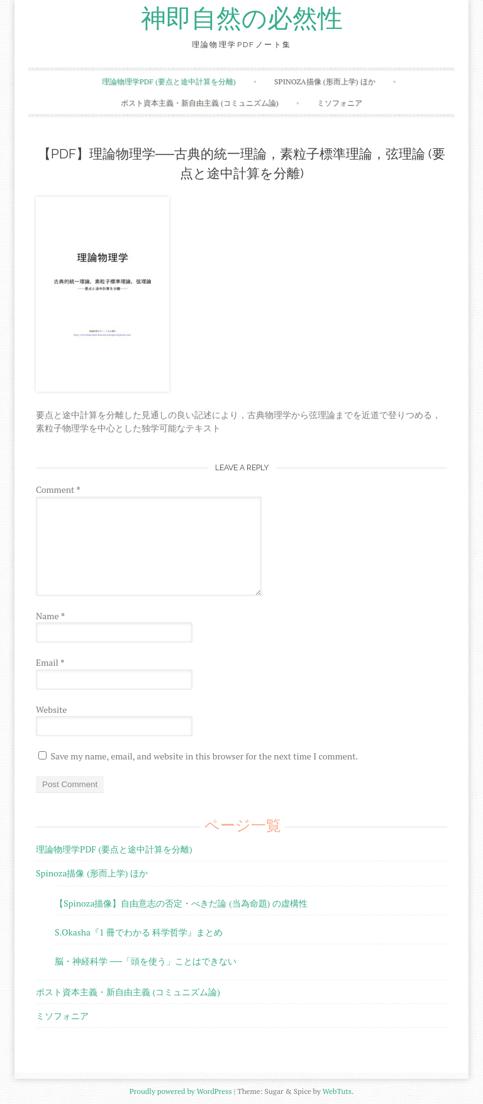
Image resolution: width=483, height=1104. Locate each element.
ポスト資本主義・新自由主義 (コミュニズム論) (200, 103)
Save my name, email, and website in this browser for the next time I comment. (204, 756)
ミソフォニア (339, 103)
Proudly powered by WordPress (181, 1091)
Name (50, 616)
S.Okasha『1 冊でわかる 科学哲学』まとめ (139, 932)
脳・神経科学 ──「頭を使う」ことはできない (145, 961)
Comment (58, 489)
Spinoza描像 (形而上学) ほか (324, 81)
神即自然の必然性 (242, 19)
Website (51, 709)
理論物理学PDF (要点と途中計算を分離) (169, 81)
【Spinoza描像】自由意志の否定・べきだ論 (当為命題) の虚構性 (181, 903)
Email (50, 662)
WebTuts (337, 1091)
